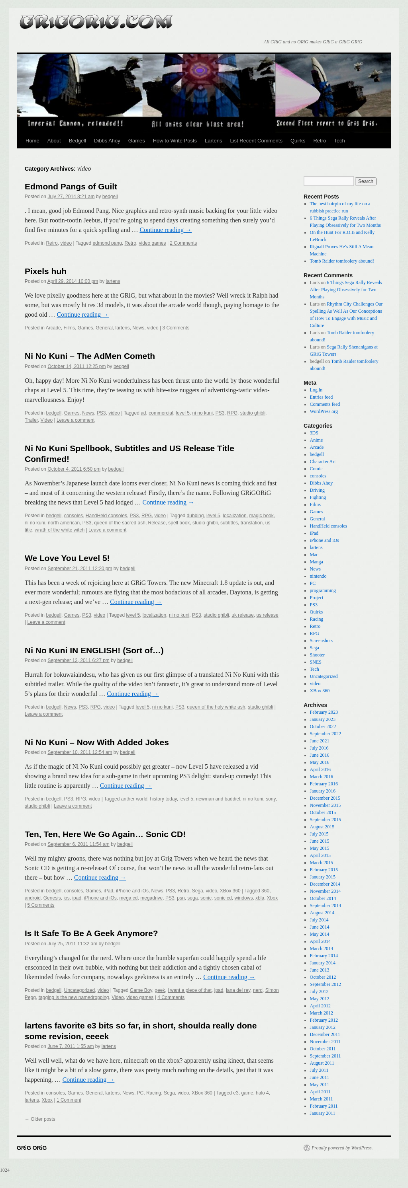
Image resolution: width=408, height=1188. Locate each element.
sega (192, 898)
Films (69, 328)
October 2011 (323, 1049)
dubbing (195, 515)
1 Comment (69, 1100)
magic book (261, 515)
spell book (179, 523)
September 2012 (325, 984)
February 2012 (324, 1020)
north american (64, 523)
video (66, 243)
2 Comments (183, 243)
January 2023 (322, 719)
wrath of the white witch (59, 530)
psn (180, 898)
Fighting (318, 497)
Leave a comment (75, 420)
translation (252, 523)
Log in (316, 390)
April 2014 (320, 941)
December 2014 (325, 884)
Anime (316, 440)
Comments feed (325, 404)
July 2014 (319, 920)
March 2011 (321, 1099)
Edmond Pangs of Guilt (71, 186)
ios (66, 898)
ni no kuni (202, 413)
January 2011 (322, 1113)
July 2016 (319, 748)
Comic (316, 468)
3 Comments (175, 328)
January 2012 (322, 1027)
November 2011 (325, 1041)
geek (160, 990)
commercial (161, 413)
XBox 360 (230, 891)
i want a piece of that (190, 990)
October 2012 (323, 977)
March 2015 (321, 862)
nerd (258, 990)
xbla (259, 898)
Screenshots (321, 640)
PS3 (101, 413)
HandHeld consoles (106, 515)
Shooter (317, 655)
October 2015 (323, 812)
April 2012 (320, 1006)
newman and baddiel (218, 799)
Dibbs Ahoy (107, 141)
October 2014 (323, 898)
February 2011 (324, 1106)
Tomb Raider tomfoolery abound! (342, 261)
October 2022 (323, 726)
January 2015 (322, 877)
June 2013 (320, 970)
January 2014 (322, 963)
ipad (76, 898)
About (54, 141)
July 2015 (319, 834)
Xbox (272, 898)
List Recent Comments (256, 141)
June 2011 (320, 1077)
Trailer (31, 420)
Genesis (52, 898)
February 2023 (324, 712)
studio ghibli (252, 413)
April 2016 (320, 769)
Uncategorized (79, 990)
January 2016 (322, 791)
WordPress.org (324, 411)
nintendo (318, 576)
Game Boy (141, 990)
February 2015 (324, 869)
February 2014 (324, 955)
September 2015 (325, 819)
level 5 (183, 413)
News (138, 328)
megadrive (151, 898)
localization (234, 515)
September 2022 (325, 733)
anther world (134, 799)
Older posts (40, 1119)
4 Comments (170, 997)
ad (143, 413)
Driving (317, 490)
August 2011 (322, 1063)
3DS (314, 433)
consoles (73, 515)
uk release (242, 615)
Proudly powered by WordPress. (342, 1148)
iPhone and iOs (132, 891)
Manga (316, 562)
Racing (153, 1093)
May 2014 (320, 934)
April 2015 (320, 855)
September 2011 (325, 1056)
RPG (232, 413)
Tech (339, 141)
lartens (113, 281)
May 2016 (320, 762)
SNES (316, 662)
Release (157, 523)
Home (32, 141)
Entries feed (321, 397)
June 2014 (320, 927)
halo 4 (262, 1093)
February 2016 (324, 784)
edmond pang (107, 243)
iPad (108, 891)
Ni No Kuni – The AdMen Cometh (90, 355)
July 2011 (319, 1070)
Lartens (213, 141)
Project (317, 597)
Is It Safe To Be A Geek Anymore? (91, 933)
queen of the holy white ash (216, 707)
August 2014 (322, 912)
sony (270, 799)
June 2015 (320, 841)
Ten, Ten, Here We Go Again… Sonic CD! (105, 834)
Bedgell (77, 141)
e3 (235, 1093)
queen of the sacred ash (119, 523)
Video (47, 420)
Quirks (298, 141)
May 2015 (320, 848)
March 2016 (321, 776)
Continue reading (165, 229)
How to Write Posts (175, 141)
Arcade (53, 328)
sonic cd (223, 898)
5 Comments (40, 905)
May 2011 (320, 1084)
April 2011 (320, 1092)
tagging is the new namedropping (74, 997)
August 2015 (322, 827)
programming (323, 590)
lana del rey (238, 990)
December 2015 (325, 798)
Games (136, 141)
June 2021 (320, 741)
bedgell (110, 196)
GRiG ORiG (96, 19)
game (247, 1093)
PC (140, 1093)
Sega (197, 891)
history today (163, 799)
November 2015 (325, 805)
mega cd (129, 898)
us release (267, 615)
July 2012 (319, 991)
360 (265, 891)
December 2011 (325, 1034)
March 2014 (321, 948)
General (104, 328)
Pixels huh (46, 271)
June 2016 (320, 755)
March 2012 (321, 1013)
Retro (319, 141)
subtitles (229, 523)
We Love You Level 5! (67, 558)
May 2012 (320, 998)
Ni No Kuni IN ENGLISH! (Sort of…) (94, 650)
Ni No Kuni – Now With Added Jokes (97, 742)
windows (243, 898)
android (33, 898)
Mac (314, 554)
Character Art (323, 461)
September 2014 (325, 905)
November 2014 (325, 891)
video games (152, 243)
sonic (206, 898)
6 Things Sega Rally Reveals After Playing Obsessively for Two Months (346, 290)
